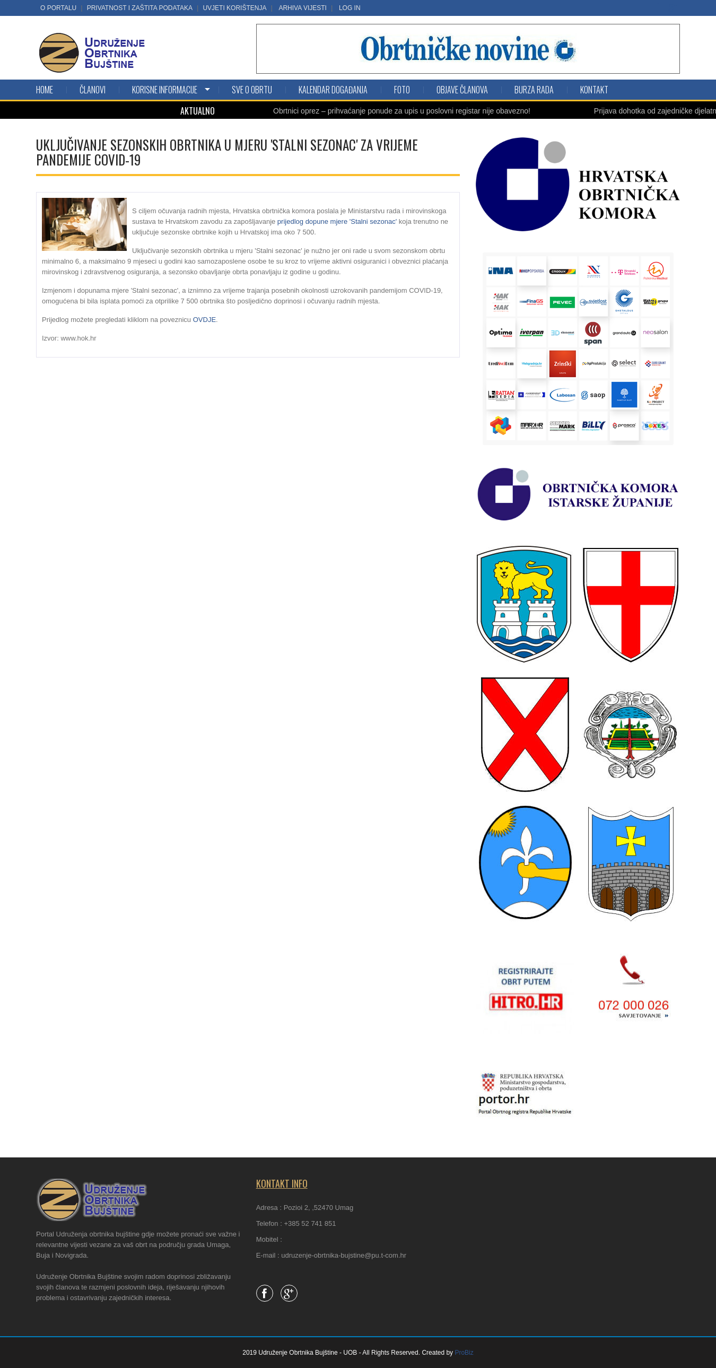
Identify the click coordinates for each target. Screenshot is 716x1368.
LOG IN (350, 8)
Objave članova (462, 89)
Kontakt (594, 89)
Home (44, 89)
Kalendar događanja (333, 89)
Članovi (93, 89)
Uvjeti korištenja (234, 8)
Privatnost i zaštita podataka (140, 8)
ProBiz (464, 1352)
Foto (402, 89)
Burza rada (534, 89)
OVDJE (204, 320)
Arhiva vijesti (302, 8)
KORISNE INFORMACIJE (164, 89)
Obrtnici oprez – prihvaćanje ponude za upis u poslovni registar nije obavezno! (401, 111)
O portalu (58, 8)
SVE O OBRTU (252, 89)
